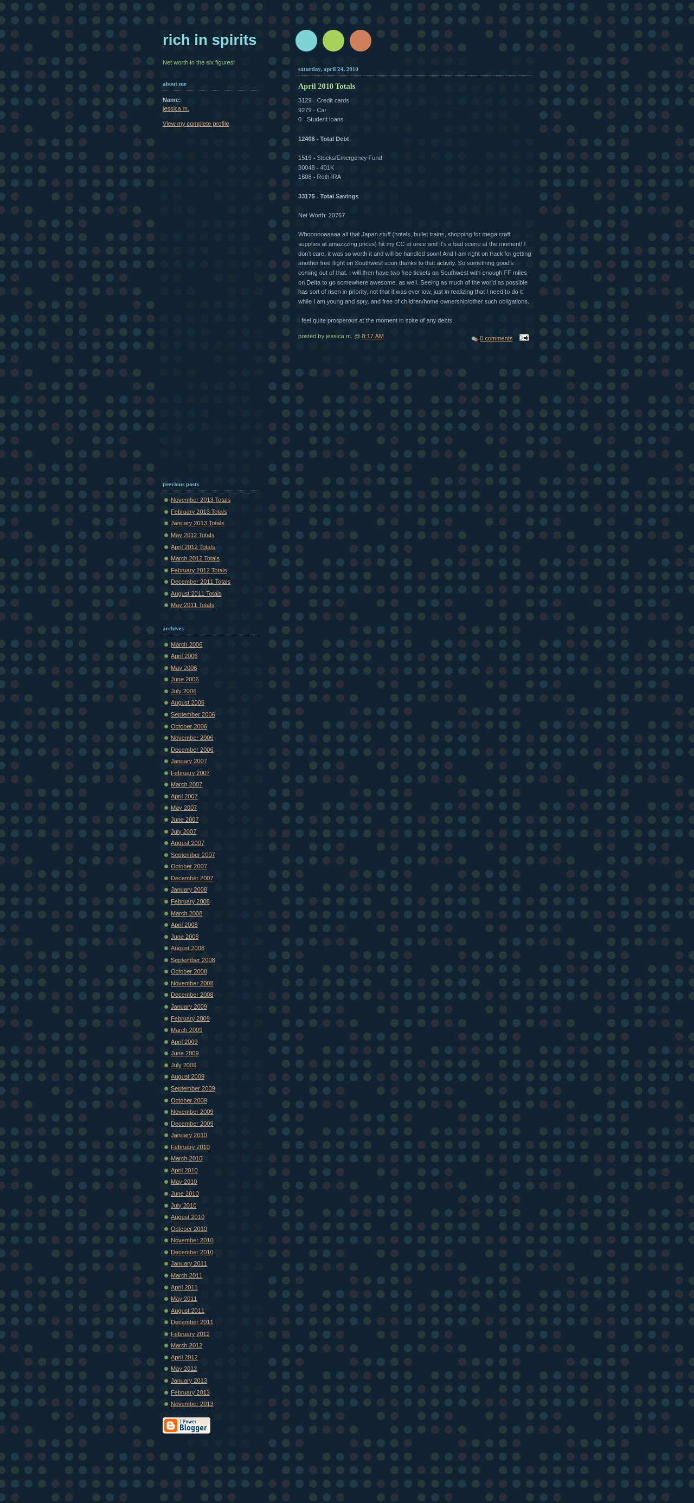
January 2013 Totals (197, 523)
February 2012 (190, 1334)
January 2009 (189, 1006)
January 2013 (189, 1380)
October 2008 (189, 971)
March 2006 (186, 644)
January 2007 (189, 761)
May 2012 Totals (192, 535)
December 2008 (192, 994)
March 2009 (186, 1030)
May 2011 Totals (192, 605)
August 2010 (187, 1217)
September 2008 (193, 960)
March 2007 (186, 784)
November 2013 (192, 1404)
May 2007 (184, 807)
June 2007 (185, 819)
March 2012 (186, 1345)
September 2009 (193, 1088)
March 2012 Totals (195, 558)
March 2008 (186, 913)
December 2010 (192, 1252)
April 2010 (184, 1170)
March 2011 (186, 1275)
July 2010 (183, 1205)
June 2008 (185, 936)
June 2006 (185, 679)
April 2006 (184, 656)
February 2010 (190, 1147)
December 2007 (192, 878)
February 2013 (190, 1392)
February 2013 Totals (199, 511)
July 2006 (183, 691)
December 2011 (192, 1322)
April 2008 (184, 924)
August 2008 (187, 948)
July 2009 (183, 1065)
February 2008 (190, 901)
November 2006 (192, 737)
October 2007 (189, 866)
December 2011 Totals (200, 581)
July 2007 (183, 831)
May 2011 (184, 1298)
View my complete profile (196, 123)
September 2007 (193, 855)
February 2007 (190, 773)
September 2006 (193, 714)
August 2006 (187, 702)
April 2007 (184, 796)
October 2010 (189, 1228)
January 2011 (189, 1263)
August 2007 (187, 843)
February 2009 (190, 1018)
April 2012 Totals (193, 547)
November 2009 (192, 1111)
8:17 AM (373, 336)
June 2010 (185, 1193)
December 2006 (192, 749)
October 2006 (189, 726)
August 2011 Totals (196, 593)
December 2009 (192, 1123)
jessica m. (176, 108)
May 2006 (184, 668)
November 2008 (192, 983)
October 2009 (189, 1100)
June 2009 (185, 1053)
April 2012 (184, 1357)
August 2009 (187, 1076)
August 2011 (187, 1310)
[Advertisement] (217, 186)
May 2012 (184, 1368)
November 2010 (192, 1240)
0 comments (496, 338)
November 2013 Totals (200, 499)
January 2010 (189, 1135)
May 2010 (184, 1181)
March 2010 (186, 1158)
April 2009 (184, 1041)
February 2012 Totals (199, 570)
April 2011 (184, 1287)
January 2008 (189, 889)
